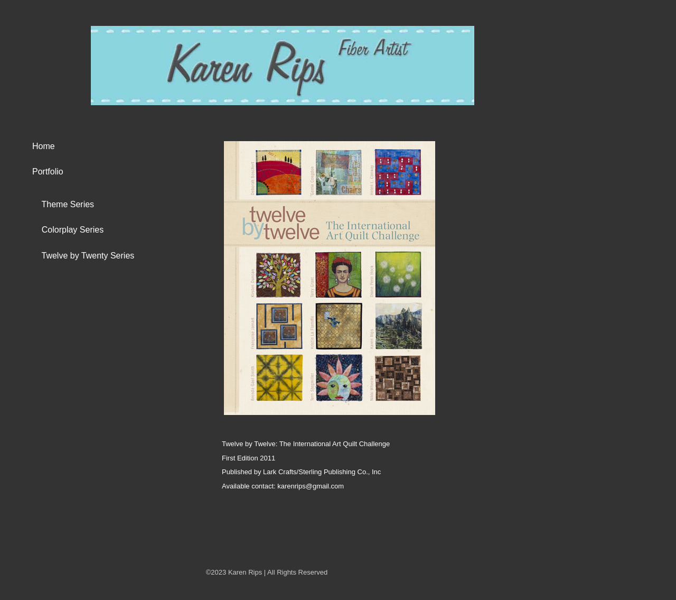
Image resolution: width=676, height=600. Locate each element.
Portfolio (47, 171)
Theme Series (63, 204)
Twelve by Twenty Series (83, 255)
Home (43, 146)
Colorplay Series (68, 229)
